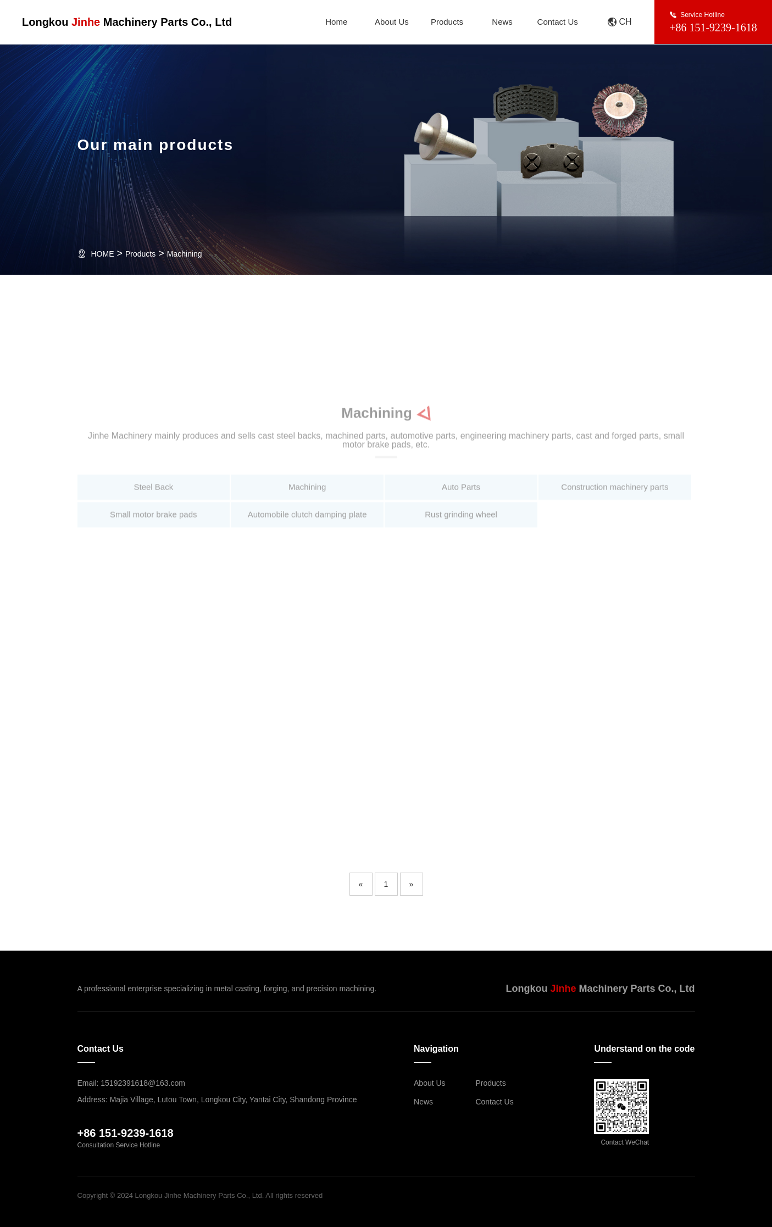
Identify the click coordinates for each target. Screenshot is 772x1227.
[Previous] (361, 884)
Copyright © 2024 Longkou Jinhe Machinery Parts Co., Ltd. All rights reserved (200, 1195)
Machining (184, 253)
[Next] (412, 884)
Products (447, 21)
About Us (392, 21)
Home (336, 21)
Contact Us (557, 21)
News (502, 21)
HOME (102, 253)
